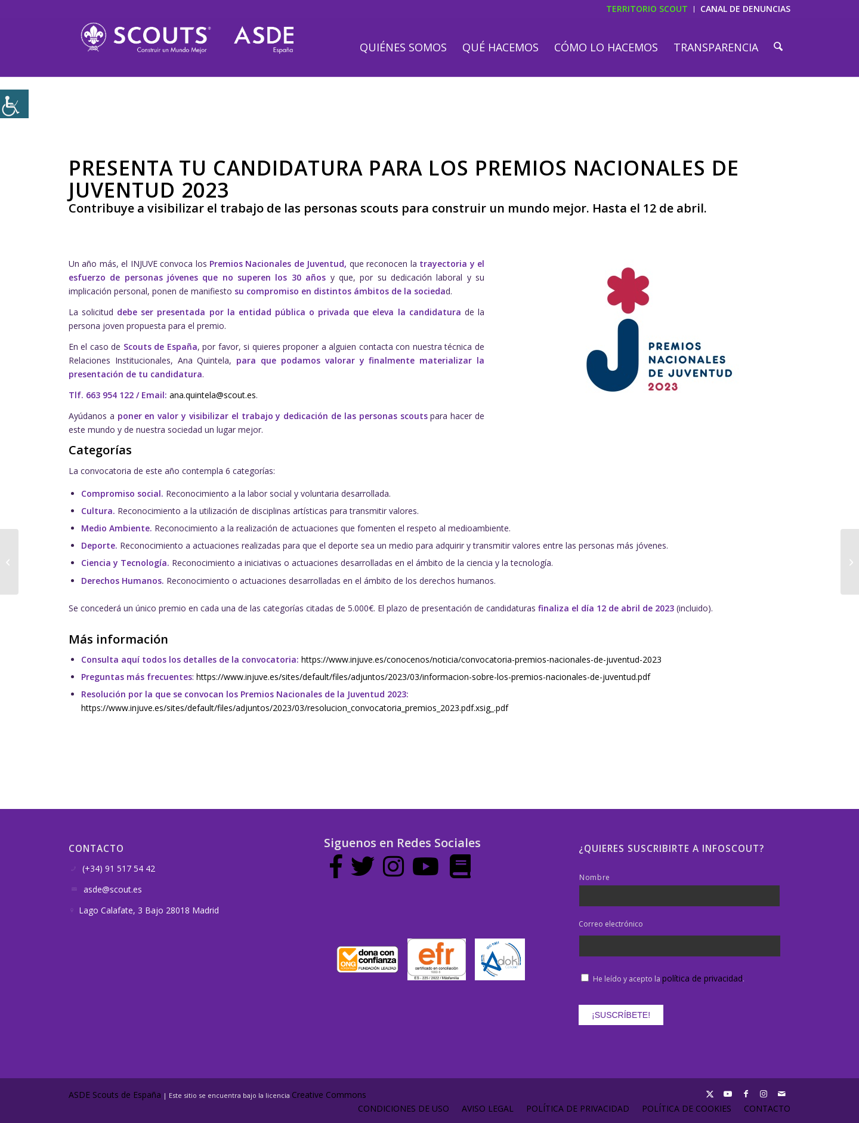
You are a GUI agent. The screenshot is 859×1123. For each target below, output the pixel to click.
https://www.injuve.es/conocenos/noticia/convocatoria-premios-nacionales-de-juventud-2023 (481, 659)
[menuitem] (404, 47)
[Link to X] (710, 1094)
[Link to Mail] (781, 1094)
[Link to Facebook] (746, 1094)
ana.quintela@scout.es (212, 395)
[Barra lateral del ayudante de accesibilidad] (14, 104)
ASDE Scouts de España (115, 1094)
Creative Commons (330, 1094)
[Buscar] (778, 47)
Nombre (594, 877)
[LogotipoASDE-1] (187, 38)
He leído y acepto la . (668, 979)
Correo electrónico (611, 924)
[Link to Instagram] (764, 1094)
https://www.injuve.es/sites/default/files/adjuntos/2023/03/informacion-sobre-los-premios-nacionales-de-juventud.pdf (423, 676)
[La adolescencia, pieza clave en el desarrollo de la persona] (9, 562)
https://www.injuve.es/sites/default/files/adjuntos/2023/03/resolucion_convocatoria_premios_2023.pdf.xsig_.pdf (294, 707)
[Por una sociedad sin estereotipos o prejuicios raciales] (850, 562)
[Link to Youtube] (728, 1094)
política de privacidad (702, 978)
